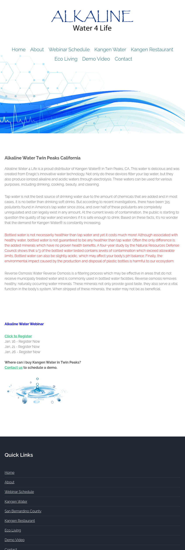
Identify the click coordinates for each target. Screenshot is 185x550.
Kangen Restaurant (152, 49)
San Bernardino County (23, 511)
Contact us (13, 368)
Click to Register (18, 336)
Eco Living (65, 59)
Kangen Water (110, 49)
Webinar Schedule (69, 49)
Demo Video (96, 59)
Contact (123, 59)
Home (18, 49)
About (37, 49)
